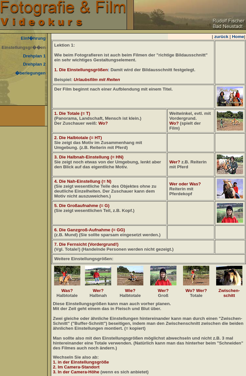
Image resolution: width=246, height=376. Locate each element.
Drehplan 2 (34, 64)
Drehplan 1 (34, 55)
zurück (221, 36)
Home (238, 36)
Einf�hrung (33, 38)
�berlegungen (30, 73)
